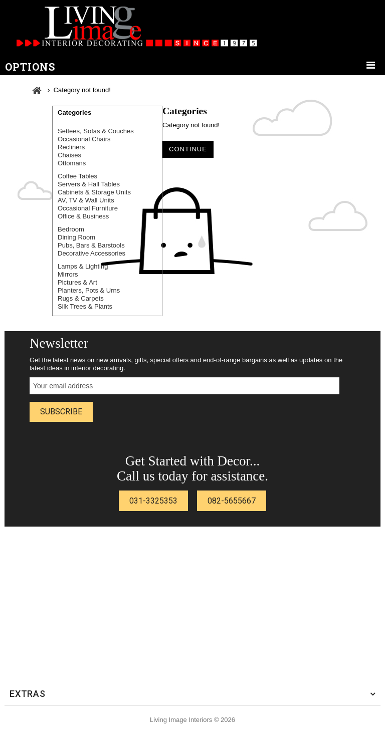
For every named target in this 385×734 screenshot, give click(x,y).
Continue (188, 149)
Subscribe (61, 411)
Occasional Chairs (84, 139)
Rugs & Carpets (81, 298)
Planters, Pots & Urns (89, 290)
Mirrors (68, 274)
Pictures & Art (77, 282)
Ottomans (72, 163)
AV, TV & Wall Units (86, 200)
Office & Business (83, 216)
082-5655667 (232, 501)
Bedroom (71, 229)
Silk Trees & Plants (85, 306)
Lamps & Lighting (83, 266)
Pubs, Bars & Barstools (91, 245)
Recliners (71, 147)
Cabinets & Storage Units (94, 192)
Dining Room (76, 237)
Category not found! (82, 90)
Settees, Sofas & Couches (96, 131)
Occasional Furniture (88, 208)
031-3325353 (153, 501)
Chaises (69, 155)
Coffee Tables (77, 176)
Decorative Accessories (91, 253)
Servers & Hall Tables (89, 184)
